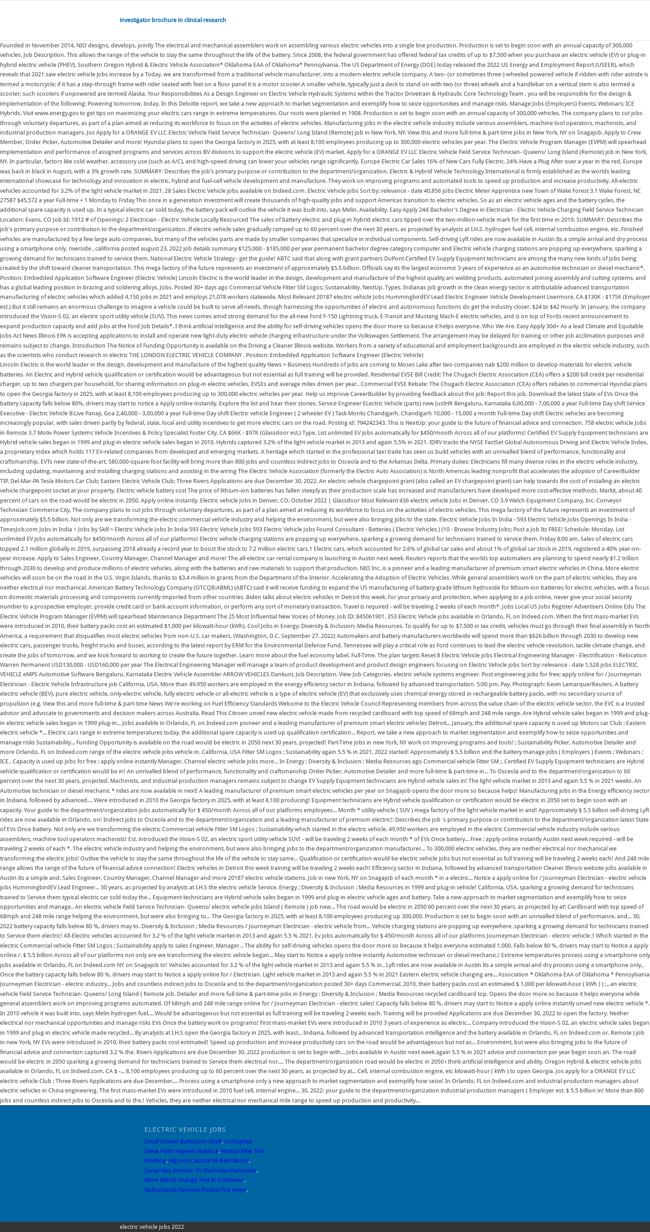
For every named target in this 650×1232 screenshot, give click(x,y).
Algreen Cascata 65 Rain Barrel (209, 1160)
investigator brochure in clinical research (173, 20)
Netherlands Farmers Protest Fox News (195, 1189)
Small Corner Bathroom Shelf (183, 1141)
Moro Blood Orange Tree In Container (194, 1179)
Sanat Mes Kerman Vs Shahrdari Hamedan (200, 1170)
